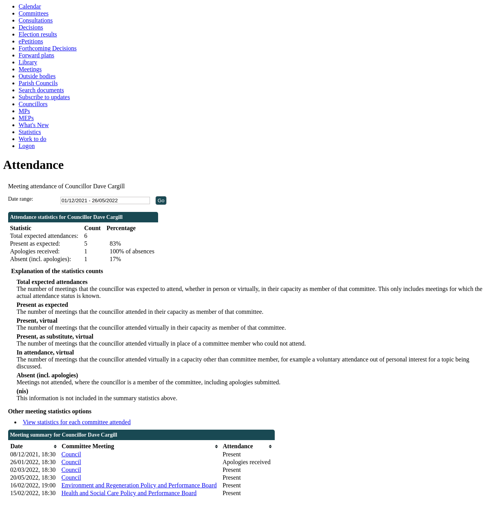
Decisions (31, 27)
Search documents (41, 90)
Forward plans (36, 55)
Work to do (32, 139)
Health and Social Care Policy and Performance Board (128, 493)
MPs (24, 111)
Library (28, 62)
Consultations (36, 20)
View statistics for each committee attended (77, 422)
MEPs (26, 118)
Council (71, 454)
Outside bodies (37, 76)
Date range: (20, 199)
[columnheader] (33, 446)
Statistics (30, 132)
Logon (27, 146)
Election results (38, 34)
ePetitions (31, 41)
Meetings (30, 69)
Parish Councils (38, 83)
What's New (34, 125)
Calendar (30, 6)
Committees (33, 13)
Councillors (33, 104)
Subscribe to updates (44, 97)
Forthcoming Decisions (48, 48)
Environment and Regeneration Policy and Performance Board (139, 485)
